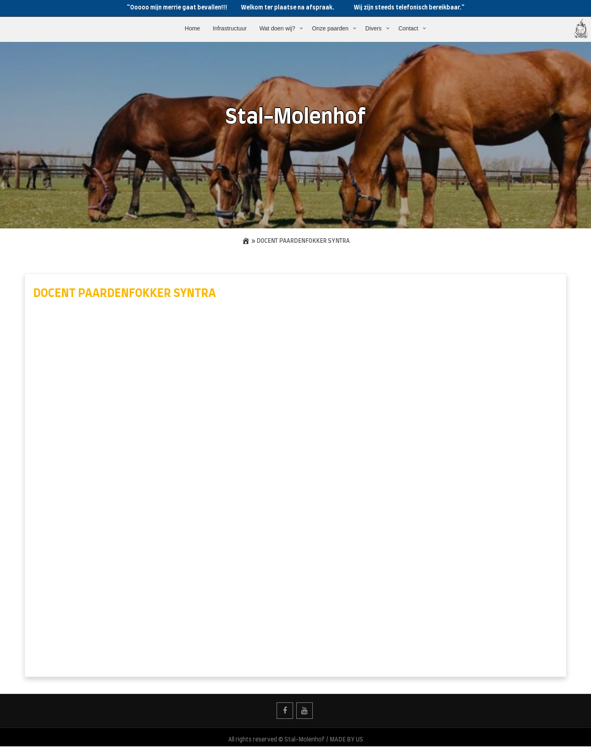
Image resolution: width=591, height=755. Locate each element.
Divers (373, 28)
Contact (408, 28)
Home (192, 28)
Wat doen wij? (277, 28)
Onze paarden (330, 28)
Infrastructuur (229, 28)
